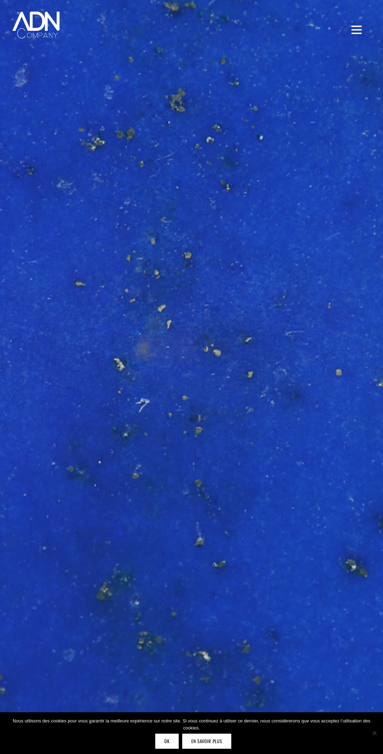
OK (167, 741)
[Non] (374, 732)
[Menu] (356, 29)
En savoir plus (206, 741)
